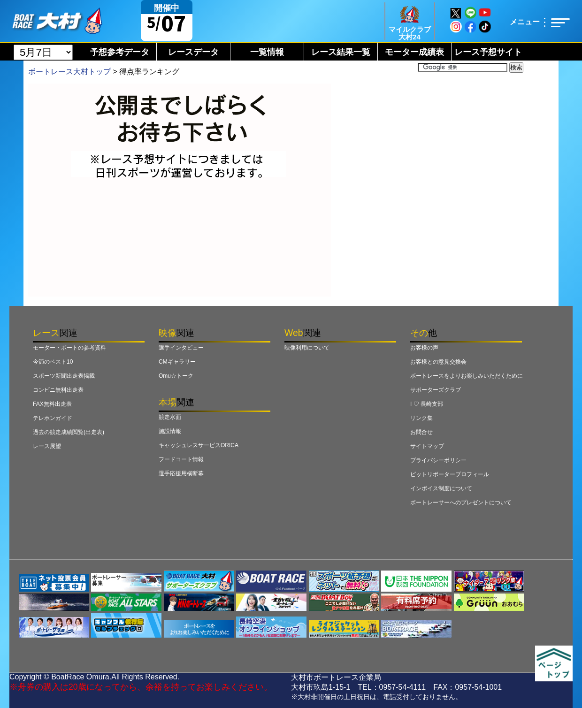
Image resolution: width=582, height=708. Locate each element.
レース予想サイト (488, 52)
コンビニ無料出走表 (58, 390)
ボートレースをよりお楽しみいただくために (466, 376)
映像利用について (306, 347)
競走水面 (170, 417)
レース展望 (47, 446)
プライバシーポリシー (438, 460)
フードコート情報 (181, 459)
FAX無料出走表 (52, 404)
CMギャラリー (177, 361)
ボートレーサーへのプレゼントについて (461, 502)
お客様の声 (424, 347)
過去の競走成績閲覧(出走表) (68, 432)
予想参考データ (119, 52)
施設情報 (170, 431)
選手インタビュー (181, 347)
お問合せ (421, 432)
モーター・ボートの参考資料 (69, 347)
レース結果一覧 (340, 52)
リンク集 (421, 418)
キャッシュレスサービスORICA (198, 445)
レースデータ (193, 52)
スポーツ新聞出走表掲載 (64, 376)
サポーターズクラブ (435, 390)
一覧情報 (267, 52)
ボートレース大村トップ (69, 72)
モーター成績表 (414, 52)
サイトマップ (427, 446)
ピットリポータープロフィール (449, 474)
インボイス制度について (441, 488)
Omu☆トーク (176, 376)
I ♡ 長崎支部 (426, 404)
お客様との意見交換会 (438, 361)
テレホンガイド (52, 418)
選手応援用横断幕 (181, 473)
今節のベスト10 (53, 361)
